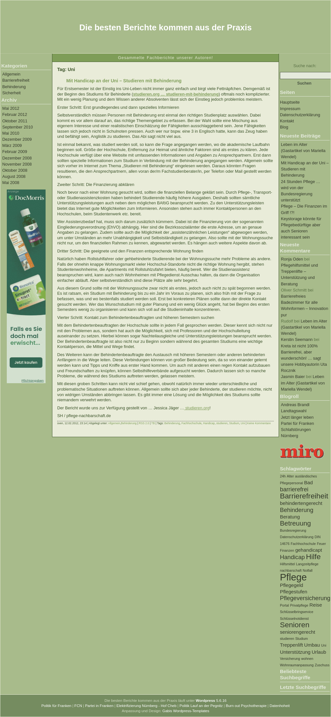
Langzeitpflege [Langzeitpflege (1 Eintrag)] (307, 564)
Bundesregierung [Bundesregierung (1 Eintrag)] (293, 530)
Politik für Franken (56, 706)
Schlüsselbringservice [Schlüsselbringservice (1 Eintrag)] (296, 612)
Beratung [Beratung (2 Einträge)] (290, 516)
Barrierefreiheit (15, 80)
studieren (222, 423)
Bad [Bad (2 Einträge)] (308, 482)
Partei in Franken (99, 706)
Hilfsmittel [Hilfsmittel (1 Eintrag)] (287, 564)
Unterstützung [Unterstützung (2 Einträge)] (295, 652)
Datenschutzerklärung (300, 114)
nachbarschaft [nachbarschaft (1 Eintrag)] (291, 570)
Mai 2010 (10, 133)
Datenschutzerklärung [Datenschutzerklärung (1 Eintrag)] (297, 537)
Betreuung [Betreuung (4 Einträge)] (295, 523)
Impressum (290, 108)
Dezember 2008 (17, 158)
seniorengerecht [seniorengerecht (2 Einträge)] (297, 632)
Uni (243, 423)
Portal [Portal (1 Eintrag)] (284, 605)
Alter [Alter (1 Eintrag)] (290, 476)
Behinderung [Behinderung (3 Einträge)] (296, 510)
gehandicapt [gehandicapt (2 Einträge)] (308, 550)
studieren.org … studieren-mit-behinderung (176, 94)
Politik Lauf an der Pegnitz (201, 706)
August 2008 (14, 176)
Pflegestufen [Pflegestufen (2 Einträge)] (293, 591)
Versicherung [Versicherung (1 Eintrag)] (290, 659)
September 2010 (17, 127)
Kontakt (287, 120)
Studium (234, 423)
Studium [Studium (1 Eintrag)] (301, 638)
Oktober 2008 (14, 170)
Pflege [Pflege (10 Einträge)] (293, 577)
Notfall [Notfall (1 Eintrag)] (308, 570)
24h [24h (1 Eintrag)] (283, 476)
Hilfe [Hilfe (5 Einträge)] (313, 556)
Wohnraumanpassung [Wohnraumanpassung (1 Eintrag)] (297, 665)
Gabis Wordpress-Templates (185, 711)
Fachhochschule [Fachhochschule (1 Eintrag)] (303, 544)
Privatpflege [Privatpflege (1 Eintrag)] (299, 605)
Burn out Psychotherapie (246, 706)
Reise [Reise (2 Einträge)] (315, 605)
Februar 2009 (14, 151)
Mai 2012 (10, 108)
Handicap (209, 423)
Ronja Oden (292, 259)
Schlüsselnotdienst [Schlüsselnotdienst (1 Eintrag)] (294, 618)
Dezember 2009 (17, 139)
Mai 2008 (10, 182)
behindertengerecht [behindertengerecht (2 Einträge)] (301, 503)
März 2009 (12, 145)
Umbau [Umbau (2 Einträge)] (312, 645)
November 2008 (17, 164)
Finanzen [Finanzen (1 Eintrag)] (287, 550)
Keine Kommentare (259, 423)
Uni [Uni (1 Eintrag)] (323, 645)
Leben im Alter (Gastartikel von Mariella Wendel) (303, 150)
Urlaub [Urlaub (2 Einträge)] (319, 652)
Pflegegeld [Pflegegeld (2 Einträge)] (291, 585)
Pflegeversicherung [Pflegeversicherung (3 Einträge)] (305, 598)
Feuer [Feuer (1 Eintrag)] (321, 544)
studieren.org (196, 407)
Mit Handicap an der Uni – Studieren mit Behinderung (305, 169)
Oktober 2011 (14, 120)
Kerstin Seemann (297, 339)
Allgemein (11, 74)
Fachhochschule (192, 423)
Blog (284, 127)
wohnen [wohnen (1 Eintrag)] (307, 659)
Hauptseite (290, 102)
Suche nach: (304, 65)
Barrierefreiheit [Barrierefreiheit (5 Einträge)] (304, 496)
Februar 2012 (14, 114)
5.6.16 (211, 700)
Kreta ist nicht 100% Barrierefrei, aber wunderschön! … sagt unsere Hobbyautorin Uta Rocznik (304, 358)
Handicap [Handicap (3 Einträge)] (292, 557)
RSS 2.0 (144, 423)
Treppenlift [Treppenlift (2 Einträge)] (291, 645)
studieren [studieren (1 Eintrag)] (287, 638)
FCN (78, 706)
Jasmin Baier (293, 376)
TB (153, 423)
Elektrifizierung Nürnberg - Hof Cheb (146, 706)
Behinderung (14, 86)
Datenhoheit (280, 706)
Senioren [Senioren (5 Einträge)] (294, 624)
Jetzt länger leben (297, 417)
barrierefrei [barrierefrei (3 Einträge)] (294, 489)
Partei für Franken (297, 423)
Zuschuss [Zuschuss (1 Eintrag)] (322, 665)
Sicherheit (11, 92)
